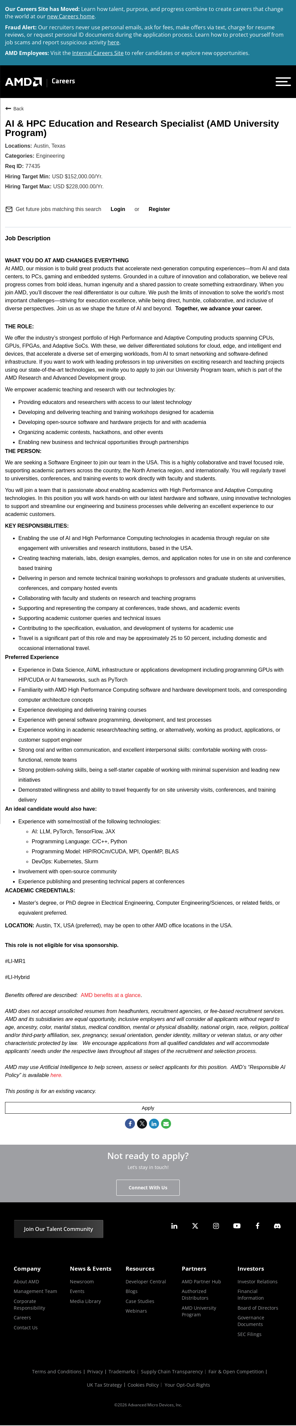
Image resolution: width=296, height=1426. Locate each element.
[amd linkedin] (174, 1226)
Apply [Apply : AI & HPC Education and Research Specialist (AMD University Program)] (148, 1108)
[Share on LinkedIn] (154, 1124)
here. (56, 1075)
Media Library (85, 1301)
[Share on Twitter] (142, 1124)
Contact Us (26, 1328)
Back (14, 108)
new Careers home (71, 16)
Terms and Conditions (55, 1372)
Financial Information (251, 1294)
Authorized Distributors (195, 1294)
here (113, 42)
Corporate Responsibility (29, 1304)
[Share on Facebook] (130, 1124)
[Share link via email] (166, 1124)
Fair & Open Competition (238, 1372)
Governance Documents (251, 1321)
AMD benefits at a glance (111, 995)
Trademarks (122, 1372)
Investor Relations (258, 1282)
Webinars (136, 1311)
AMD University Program (199, 1311)
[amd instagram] (216, 1226)
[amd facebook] (258, 1226)
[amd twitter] (195, 1226)
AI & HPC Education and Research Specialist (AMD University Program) (142, 128)
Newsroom (82, 1282)
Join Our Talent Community (58, 1229)
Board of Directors (258, 1308)
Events (77, 1291)
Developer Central (146, 1282)
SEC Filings (250, 1334)
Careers (63, 81)
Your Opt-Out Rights (188, 1385)
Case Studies (140, 1301)
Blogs (132, 1291)
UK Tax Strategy (104, 1385)
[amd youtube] (237, 1226)
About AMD (26, 1282)
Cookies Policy (143, 1385)
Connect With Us (148, 1188)
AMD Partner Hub (201, 1282)
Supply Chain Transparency (173, 1372)
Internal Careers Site (98, 53)
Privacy (94, 1372)
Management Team (35, 1291)
